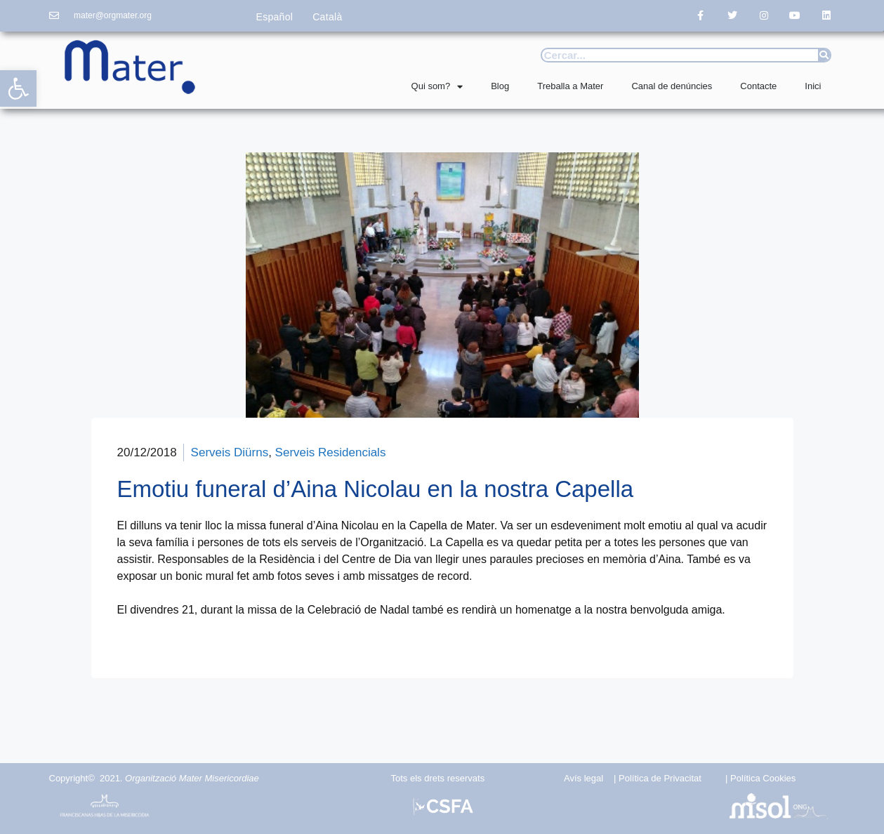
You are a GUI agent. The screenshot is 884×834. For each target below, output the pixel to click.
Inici (813, 86)
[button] (18, 88)
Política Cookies (763, 778)
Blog (500, 86)
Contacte (758, 86)
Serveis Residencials (330, 452)
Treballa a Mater (570, 86)
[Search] (824, 55)
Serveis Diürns (230, 452)
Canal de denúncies (671, 86)
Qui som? (437, 86)
